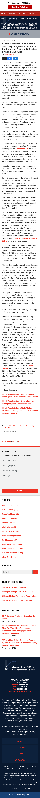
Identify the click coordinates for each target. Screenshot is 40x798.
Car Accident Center (9, 19)
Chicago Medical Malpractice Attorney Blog (19, 596)
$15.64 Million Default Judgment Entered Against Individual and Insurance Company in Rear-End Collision (19, 642)
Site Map (20, 754)
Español (35, 23)
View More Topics (9, 557)
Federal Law (8, 523)
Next (20, 441)
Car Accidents (10, 510)
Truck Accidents (10, 514)
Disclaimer (20, 748)
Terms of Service (24, 769)
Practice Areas (29, 14)
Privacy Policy (11, 769)
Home (3, 14)
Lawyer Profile (14, 14)
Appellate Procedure (12, 544)
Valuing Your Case (8, 23)
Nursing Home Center (28, 19)
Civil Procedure (10, 540)
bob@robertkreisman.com (20, 691)
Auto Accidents (10, 505)
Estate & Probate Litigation (17, 426)
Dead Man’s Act (22, 149)
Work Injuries (9, 527)
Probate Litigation (31, 426)
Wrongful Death (10, 518)
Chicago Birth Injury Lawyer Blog (15, 587)
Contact (5, 28)
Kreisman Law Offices (26, 789)
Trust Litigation (9, 428)
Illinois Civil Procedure (13, 531)
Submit (20, 490)
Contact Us (20, 760)
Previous (6, 441)
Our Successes (24, 23)
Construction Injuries (12, 553)
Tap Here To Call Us (20, 7)
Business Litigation (11, 536)
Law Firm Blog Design (19, 795)
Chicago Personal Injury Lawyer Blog (17, 600)
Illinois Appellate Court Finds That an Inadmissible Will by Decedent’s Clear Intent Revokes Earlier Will (20, 410)
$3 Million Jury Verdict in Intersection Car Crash (19, 617)
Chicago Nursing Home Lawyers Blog (17, 592)
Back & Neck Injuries (12, 548)
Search (35, 572)
